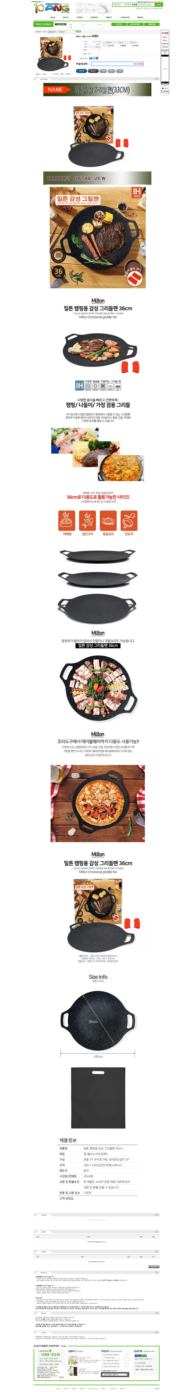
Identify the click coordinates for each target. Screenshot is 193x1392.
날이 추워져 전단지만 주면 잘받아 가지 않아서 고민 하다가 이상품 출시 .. (90, 1372)
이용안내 (74, 1388)
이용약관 (82, 1388)
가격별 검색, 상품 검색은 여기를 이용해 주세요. (149, 8)
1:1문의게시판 (113, 1388)
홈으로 (59, 1388)
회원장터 (122, 1388)
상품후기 (103, 1388)
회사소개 (66, 1388)
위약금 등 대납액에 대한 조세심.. (111, 1366)
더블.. (70, 24)
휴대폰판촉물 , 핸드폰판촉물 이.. (111, 1354)
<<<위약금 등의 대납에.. (109, 1357)
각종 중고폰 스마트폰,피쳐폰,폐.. (111, 1363)
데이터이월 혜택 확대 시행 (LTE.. (111, 1360)
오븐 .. (71, 27)
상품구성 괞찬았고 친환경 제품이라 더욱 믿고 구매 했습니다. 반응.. (89, 1361)
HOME (44, 32)
